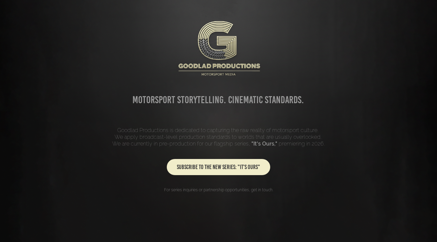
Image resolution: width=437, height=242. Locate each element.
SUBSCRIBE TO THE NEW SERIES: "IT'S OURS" (218, 167)
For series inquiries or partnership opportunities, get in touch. (218, 190)
